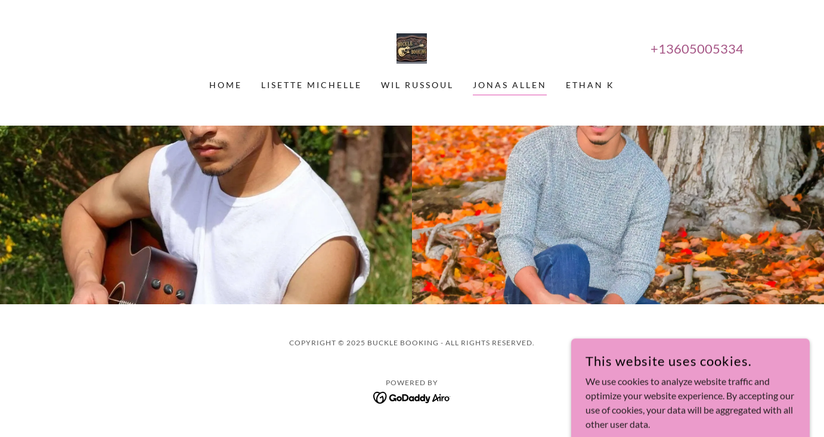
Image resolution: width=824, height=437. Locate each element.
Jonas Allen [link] (510, 85)
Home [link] (225, 85)
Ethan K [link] (590, 85)
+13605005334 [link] (697, 48)
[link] (411, 47)
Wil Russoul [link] (417, 85)
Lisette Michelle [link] (311, 85)
